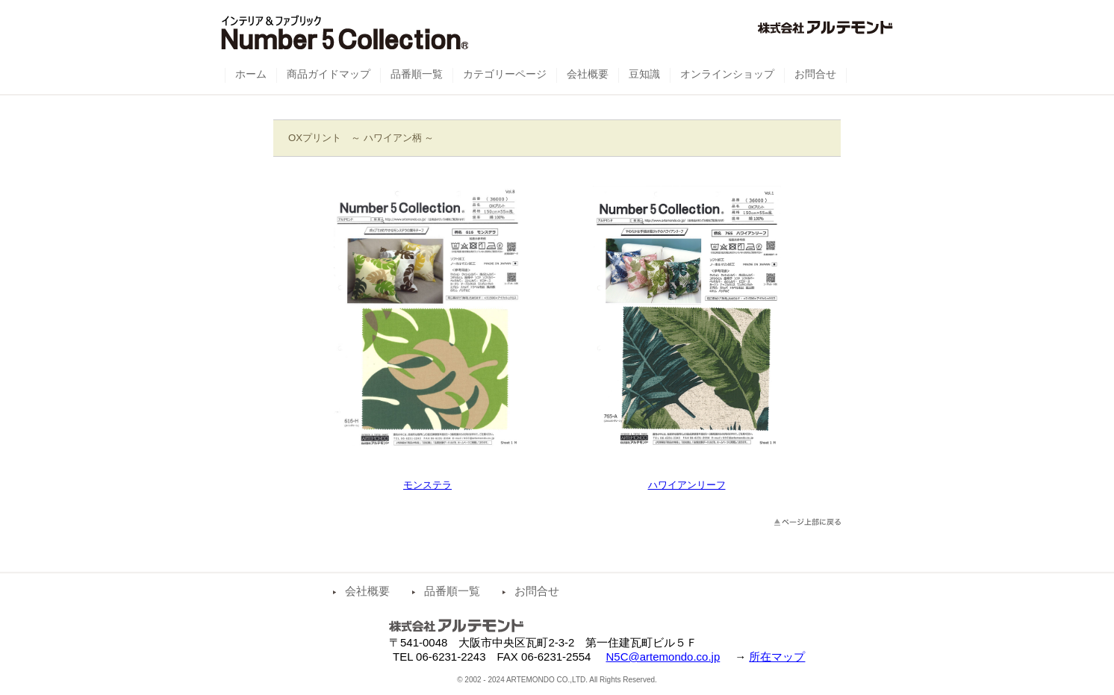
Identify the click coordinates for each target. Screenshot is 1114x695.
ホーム (251, 74)
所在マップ (777, 656)
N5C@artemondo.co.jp (663, 656)
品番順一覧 (452, 591)
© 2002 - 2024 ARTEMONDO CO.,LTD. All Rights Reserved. (557, 680)
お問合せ (536, 591)
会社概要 (367, 591)
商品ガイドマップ (328, 74)
